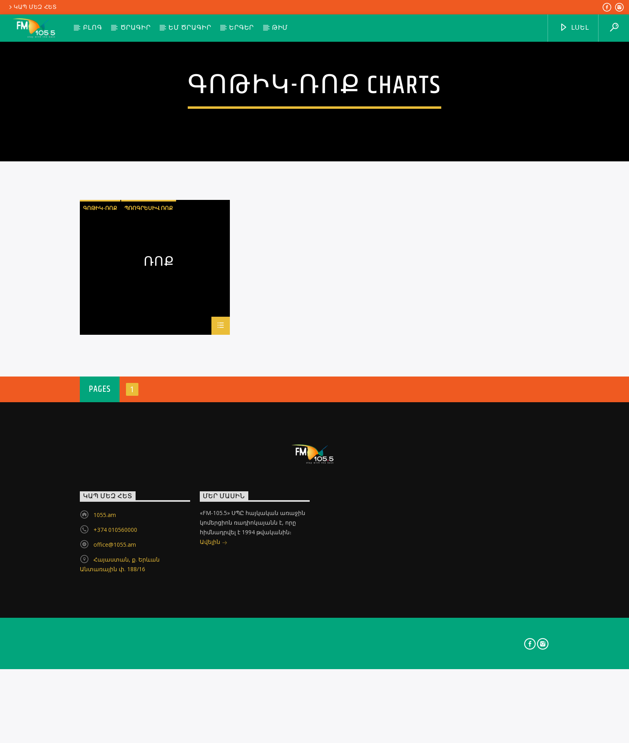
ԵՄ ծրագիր (189, 28)
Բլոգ (92, 28)
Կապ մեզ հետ (32, 7)
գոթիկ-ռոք (100, 365)
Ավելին (213, 700)
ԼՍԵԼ (574, 28)
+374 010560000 (115, 687)
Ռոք (159, 421)
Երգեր (241, 28)
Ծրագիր (135, 28)
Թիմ (280, 28)
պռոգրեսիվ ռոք (148, 365)
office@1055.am (114, 702)
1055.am (104, 672)
